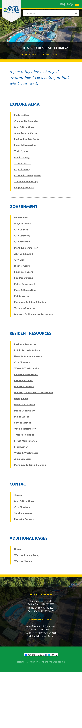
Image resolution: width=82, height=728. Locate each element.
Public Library (22, 157)
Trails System (21, 151)
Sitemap (21, 662)
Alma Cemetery (22, 459)
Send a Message (23, 513)
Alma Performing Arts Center (41, 633)
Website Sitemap (23, 561)
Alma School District (41, 629)
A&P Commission (23, 254)
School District (22, 163)
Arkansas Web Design (53, 662)
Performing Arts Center (27, 139)
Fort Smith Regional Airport (41, 636)
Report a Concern (24, 387)
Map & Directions (24, 127)
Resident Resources (25, 344)
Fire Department (23, 278)
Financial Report (23, 272)
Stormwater (21, 447)
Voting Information (25, 308)
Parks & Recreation (25, 145)
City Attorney (22, 242)
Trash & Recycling (24, 435)
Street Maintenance (25, 441)
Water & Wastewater (26, 453)
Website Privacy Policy (27, 555)
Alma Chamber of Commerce (41, 626)
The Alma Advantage (26, 181)
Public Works (21, 296)
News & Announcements (28, 356)
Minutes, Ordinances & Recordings (33, 314)
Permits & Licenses (24, 405)
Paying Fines (21, 399)
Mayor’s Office (22, 224)
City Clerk (19, 260)
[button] (76, 13)
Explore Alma (21, 115)
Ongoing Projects (24, 188)
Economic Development (27, 175)
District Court (22, 266)
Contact (18, 495)
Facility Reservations (26, 374)
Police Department (24, 284)
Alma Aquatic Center (26, 133)
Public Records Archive (27, 350)
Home (17, 549)
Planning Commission (26, 248)
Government (21, 218)
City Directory (22, 169)
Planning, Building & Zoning (30, 302)
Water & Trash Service (26, 368)
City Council (21, 230)
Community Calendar (26, 121)
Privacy (34, 662)
